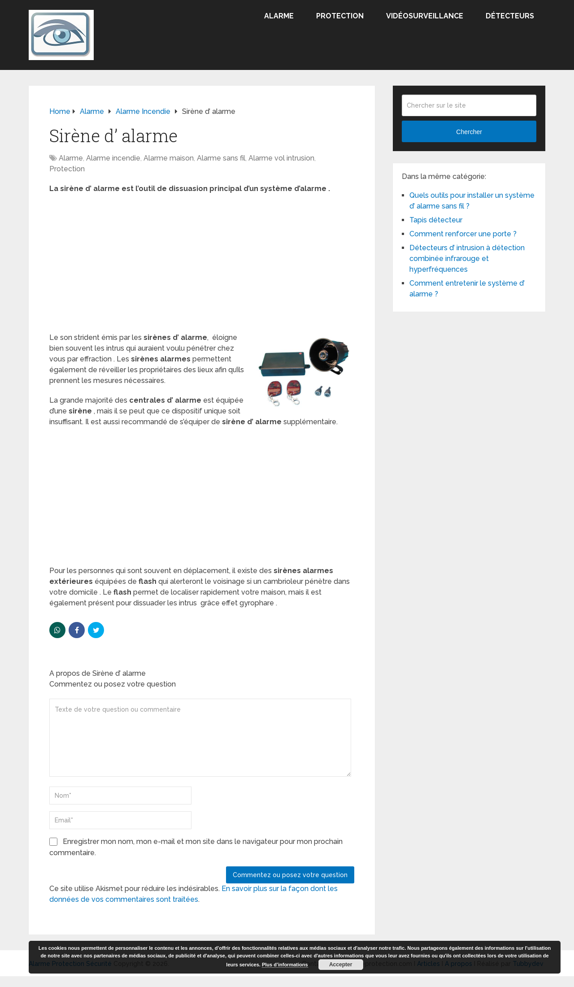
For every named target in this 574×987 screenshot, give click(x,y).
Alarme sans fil (221, 158)
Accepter (340, 964)
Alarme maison (169, 158)
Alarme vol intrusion (281, 158)
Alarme (279, 16)
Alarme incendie (113, 158)
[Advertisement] (201, 266)
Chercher (469, 131)
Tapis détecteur (435, 220)
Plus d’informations (285, 964)
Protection (340, 16)
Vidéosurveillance (424, 16)
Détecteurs (510, 16)
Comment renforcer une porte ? (463, 234)
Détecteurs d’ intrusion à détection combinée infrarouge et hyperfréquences (467, 258)
